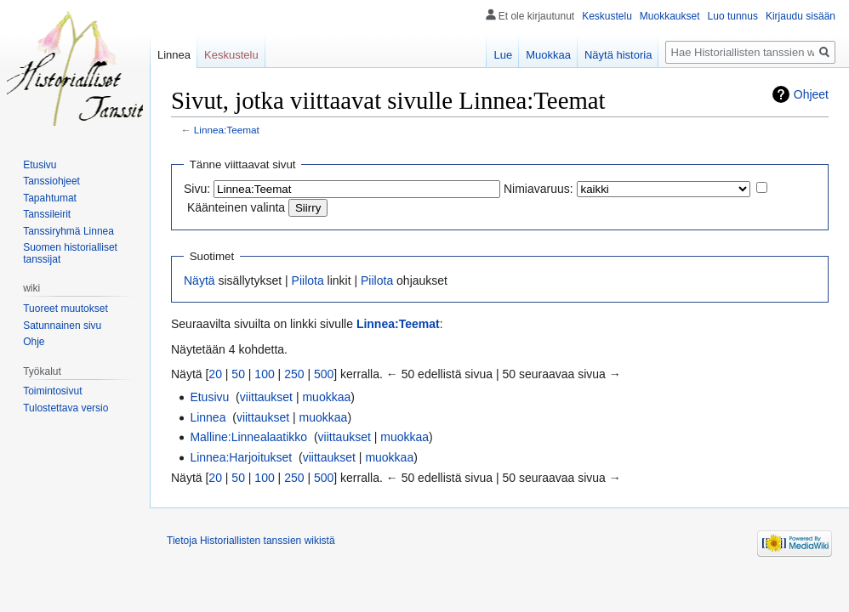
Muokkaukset (670, 16)
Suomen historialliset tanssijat (70, 253)
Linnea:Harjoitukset (241, 457)
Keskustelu (607, 16)
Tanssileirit (47, 214)
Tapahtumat (50, 198)
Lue (502, 54)
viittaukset (266, 397)
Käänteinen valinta (236, 207)
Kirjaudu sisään (800, 16)
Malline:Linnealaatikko (248, 437)
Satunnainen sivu (62, 326)
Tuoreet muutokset (65, 308)
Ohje (33, 342)
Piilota (308, 280)
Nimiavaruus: (538, 189)
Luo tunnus (733, 16)
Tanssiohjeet (51, 181)
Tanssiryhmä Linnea (68, 231)
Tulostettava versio (65, 408)
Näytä (199, 280)
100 (264, 374)
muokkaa (326, 397)
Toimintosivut (52, 391)
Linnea (207, 417)
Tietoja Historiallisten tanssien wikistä (251, 541)
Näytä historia (618, 54)
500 (323, 374)
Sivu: (197, 189)
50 (238, 374)
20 (215, 374)
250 (294, 374)
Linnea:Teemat (226, 129)
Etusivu (209, 397)
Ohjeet (811, 94)
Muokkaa (548, 54)
